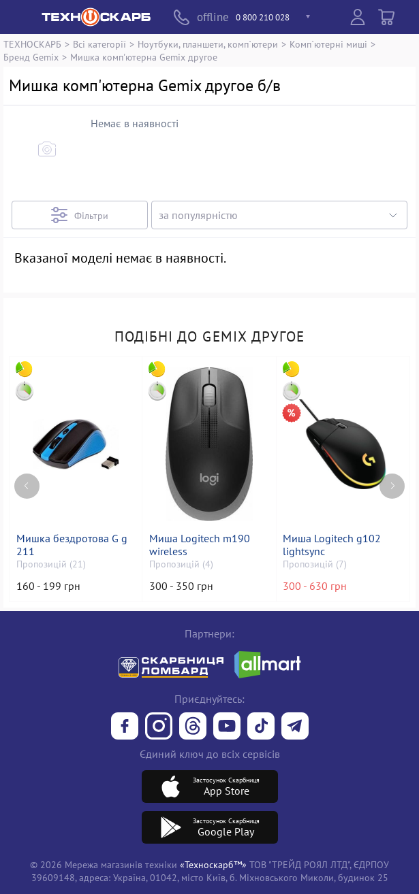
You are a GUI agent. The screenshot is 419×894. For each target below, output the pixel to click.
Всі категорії (99, 43)
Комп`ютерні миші (328, 43)
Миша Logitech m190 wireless (201, 545)
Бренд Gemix (31, 56)
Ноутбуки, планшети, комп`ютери (208, 43)
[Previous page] (27, 478)
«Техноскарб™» (213, 864)
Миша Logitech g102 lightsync (333, 545)
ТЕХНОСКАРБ (32, 43)
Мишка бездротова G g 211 (72, 545)
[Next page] (392, 478)
